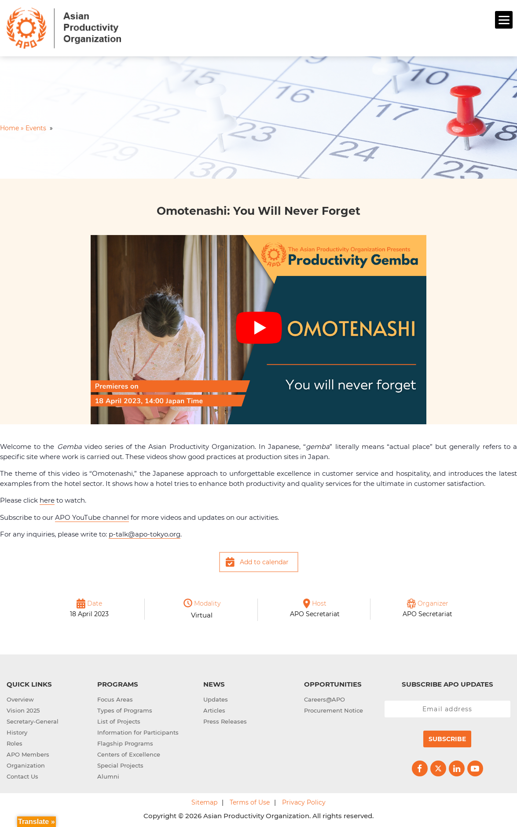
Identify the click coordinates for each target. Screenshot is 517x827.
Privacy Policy (304, 801)
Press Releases (225, 720)
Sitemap (204, 801)
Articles (214, 709)
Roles (14, 742)
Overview (20, 698)
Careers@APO (324, 698)
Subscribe (447, 738)
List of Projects (118, 720)
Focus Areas (115, 698)
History (17, 731)
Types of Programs (124, 709)
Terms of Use (250, 801)
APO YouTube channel (92, 516)
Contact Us (22, 775)
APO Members (28, 753)
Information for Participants (138, 731)
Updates (215, 698)
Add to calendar (264, 561)
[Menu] (504, 20)
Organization (26, 764)
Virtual (202, 614)
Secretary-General (33, 720)
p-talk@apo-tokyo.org (144, 533)
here (47, 499)
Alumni (108, 775)
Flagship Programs (125, 742)
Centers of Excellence (128, 753)
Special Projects (120, 764)
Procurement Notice (333, 709)
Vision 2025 (23, 709)
